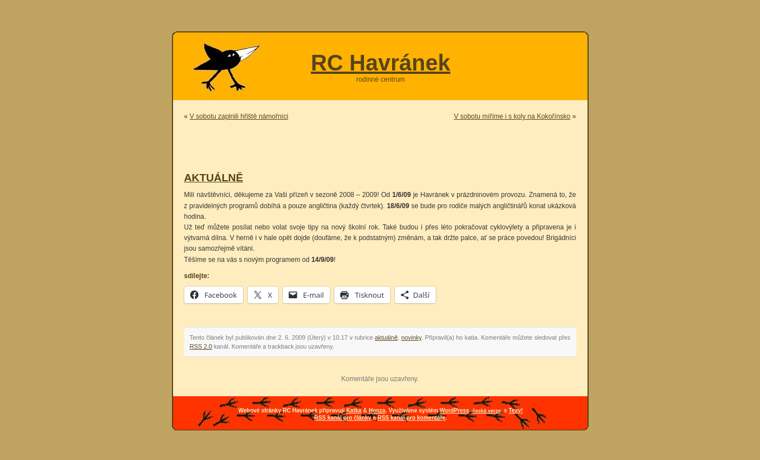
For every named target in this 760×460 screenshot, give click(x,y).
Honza (377, 410)
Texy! (516, 410)
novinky (412, 337)
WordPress (454, 410)
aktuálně (386, 337)
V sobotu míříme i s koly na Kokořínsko (512, 116)
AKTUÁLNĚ (214, 178)
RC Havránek (380, 62)
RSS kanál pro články (342, 418)
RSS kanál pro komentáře (411, 418)
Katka (353, 410)
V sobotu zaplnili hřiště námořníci (239, 116)
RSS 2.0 (201, 346)
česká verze (486, 411)
